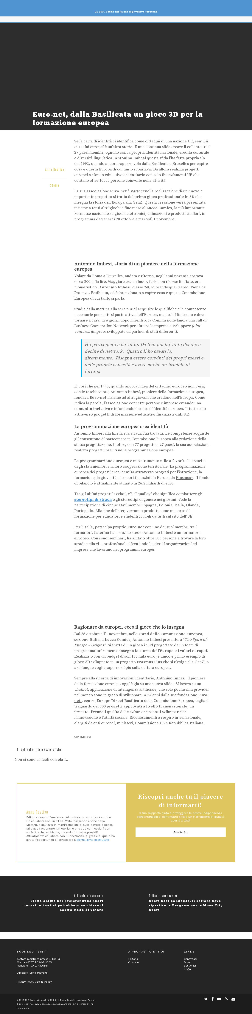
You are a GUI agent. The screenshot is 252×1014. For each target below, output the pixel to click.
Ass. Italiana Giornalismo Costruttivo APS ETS (50, 1004)
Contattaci (190, 958)
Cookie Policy (43, 981)
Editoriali (133, 958)
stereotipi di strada (93, 499)
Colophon (134, 962)
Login (187, 968)
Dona (187, 962)
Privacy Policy (25, 981)
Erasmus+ (184, 477)
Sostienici (180, 832)
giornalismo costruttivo (93, 839)
